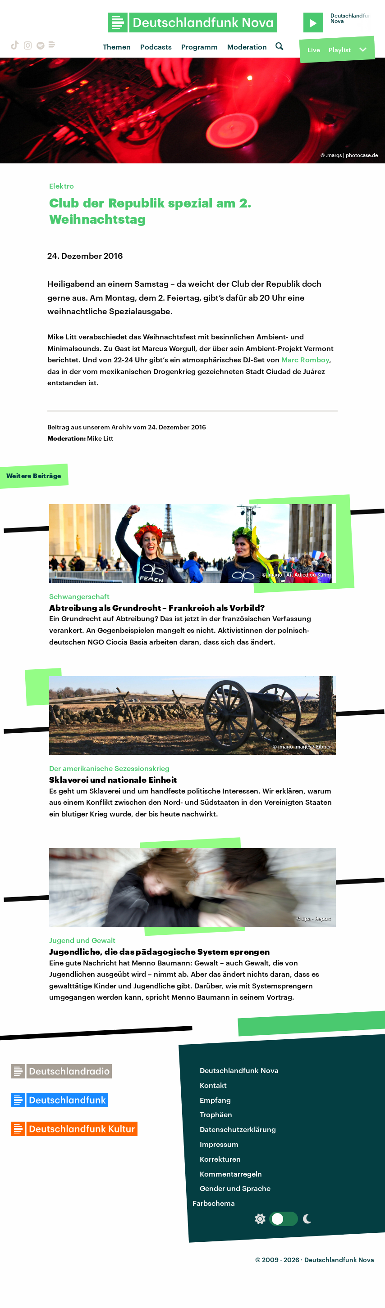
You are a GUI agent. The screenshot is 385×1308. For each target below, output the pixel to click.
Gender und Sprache (235, 1188)
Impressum (219, 1144)
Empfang (215, 1100)
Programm (199, 46)
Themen (117, 46)
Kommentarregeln (231, 1173)
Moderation (247, 46)
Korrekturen (220, 1159)
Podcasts (156, 46)
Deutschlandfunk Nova (239, 1070)
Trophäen (216, 1114)
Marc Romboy (305, 359)
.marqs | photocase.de (352, 155)
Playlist (340, 50)
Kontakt (213, 1085)
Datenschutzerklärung (238, 1129)
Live (313, 50)
